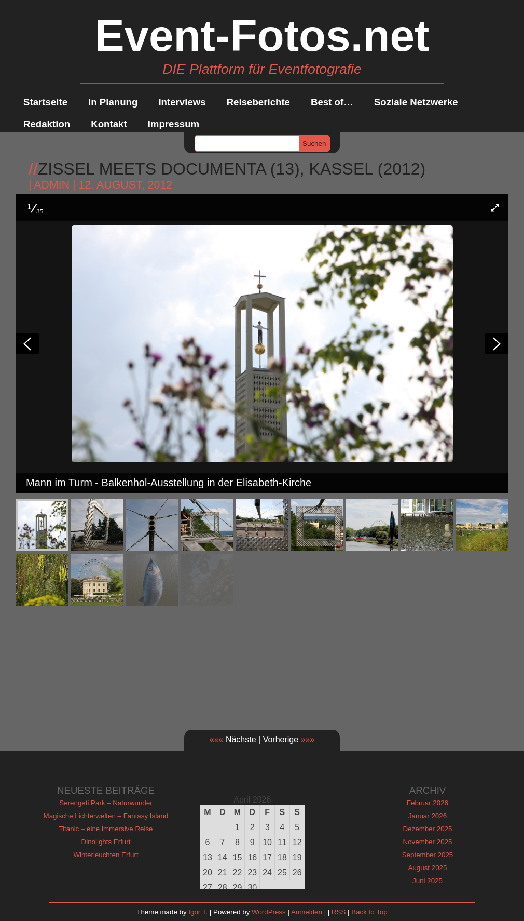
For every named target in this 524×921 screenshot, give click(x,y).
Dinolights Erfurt (106, 842)
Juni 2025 (427, 881)
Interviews (181, 102)
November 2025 (427, 842)
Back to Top (369, 912)
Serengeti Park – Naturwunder (105, 803)
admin (52, 185)
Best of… (332, 102)
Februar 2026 (427, 803)
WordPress (269, 912)
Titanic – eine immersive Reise (106, 829)
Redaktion (46, 123)
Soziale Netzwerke (416, 102)
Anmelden (306, 912)
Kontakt (109, 123)
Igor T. (198, 912)
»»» (308, 739)
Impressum (174, 123)
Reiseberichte (258, 102)
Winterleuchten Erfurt (105, 855)
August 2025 (427, 868)
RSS (339, 912)
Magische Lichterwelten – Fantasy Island (106, 816)
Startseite (45, 102)
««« (217, 739)
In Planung (112, 102)
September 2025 (427, 855)
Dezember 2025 (427, 829)
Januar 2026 (427, 816)
